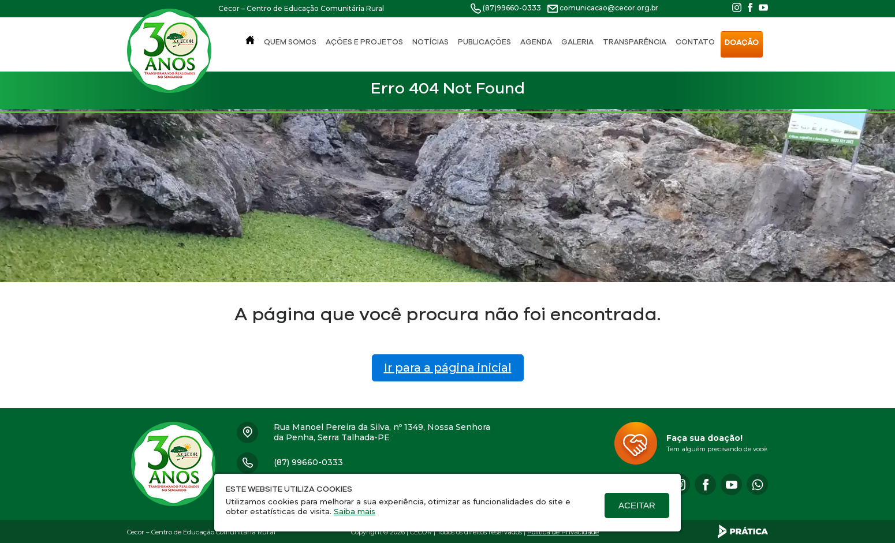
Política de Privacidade (563, 532)
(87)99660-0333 (512, 7)
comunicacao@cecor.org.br (609, 7)
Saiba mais (354, 511)
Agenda (536, 42)
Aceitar (636, 505)
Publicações (484, 42)
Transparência (634, 42)
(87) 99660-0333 (308, 462)
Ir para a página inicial (448, 368)
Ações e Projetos (364, 42)
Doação (742, 42)
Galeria (577, 42)
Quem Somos (290, 42)
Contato (695, 42)
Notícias (430, 42)
